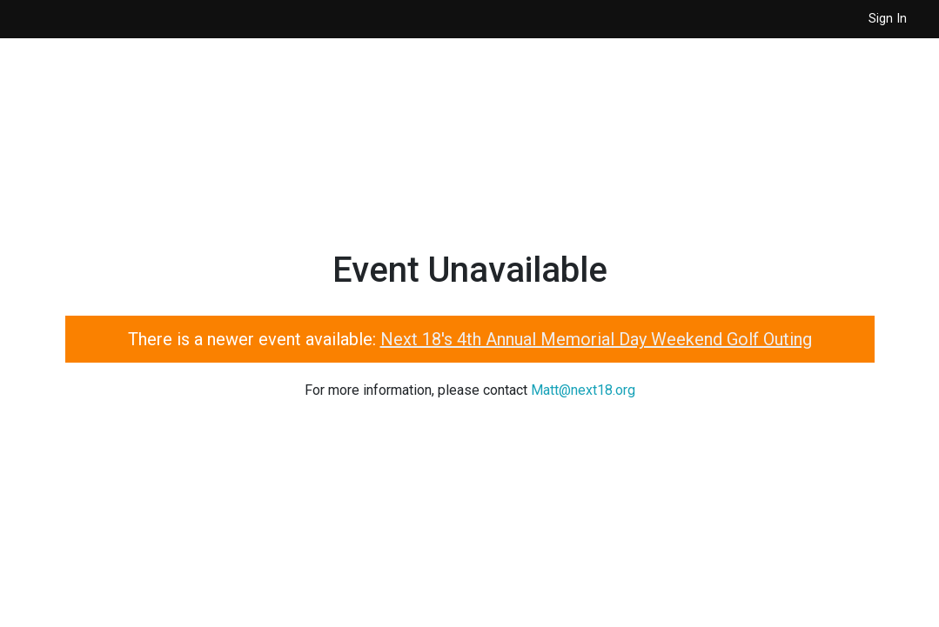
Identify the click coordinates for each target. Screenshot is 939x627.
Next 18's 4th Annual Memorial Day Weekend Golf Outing (596, 339)
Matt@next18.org (583, 390)
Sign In (888, 18)
